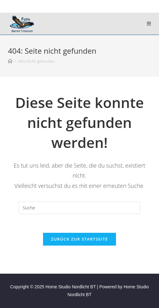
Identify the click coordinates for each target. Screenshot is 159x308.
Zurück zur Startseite (79, 239)
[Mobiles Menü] (149, 23)
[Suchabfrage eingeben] (79, 208)
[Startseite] (10, 61)
